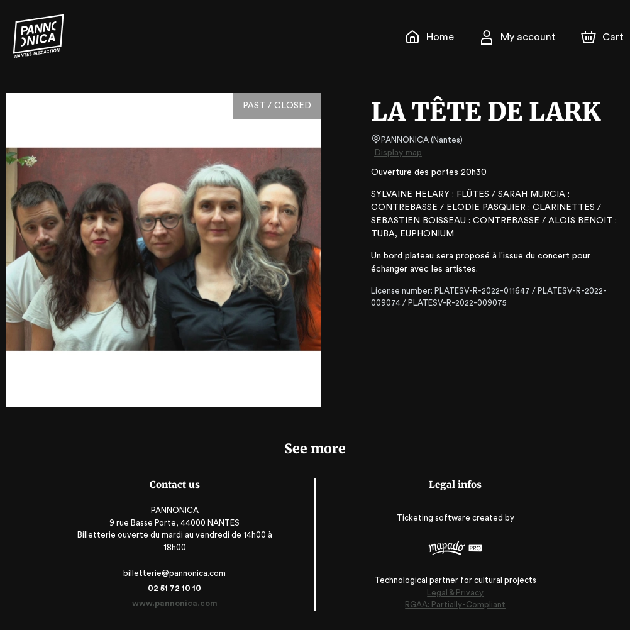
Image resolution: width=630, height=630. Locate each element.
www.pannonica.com (177, 603)
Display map (398, 153)
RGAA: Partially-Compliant (453, 605)
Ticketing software (432, 517)
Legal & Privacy (452, 592)
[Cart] (603, 37)
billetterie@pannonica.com (177, 573)
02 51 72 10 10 (177, 588)
